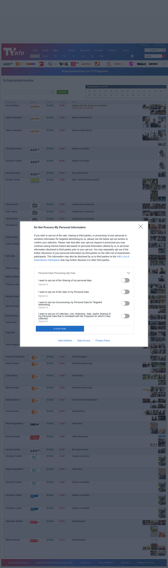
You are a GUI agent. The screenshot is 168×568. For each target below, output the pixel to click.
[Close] (141, 227)
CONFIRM (60, 328)
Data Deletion (65, 340)
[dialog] (84, 284)
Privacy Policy (103, 340)
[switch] (125, 280)
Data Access (83, 340)
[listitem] (84, 273)
